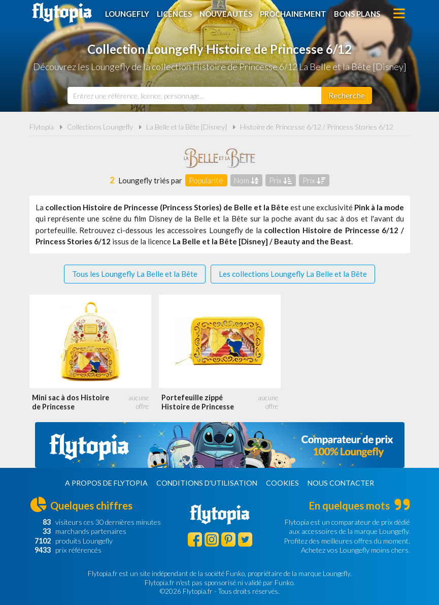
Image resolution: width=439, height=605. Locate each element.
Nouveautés (225, 13)
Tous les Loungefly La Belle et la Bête (134, 273)
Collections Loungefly (100, 126)
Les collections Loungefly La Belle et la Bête (293, 273)
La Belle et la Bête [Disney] (186, 126)
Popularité (206, 180)
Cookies (282, 483)
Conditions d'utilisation (206, 483)
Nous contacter (341, 483)
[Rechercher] (346, 95)
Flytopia (62, 13)
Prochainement (293, 13)
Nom (246, 180)
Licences (174, 13)
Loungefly (127, 13)
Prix (280, 180)
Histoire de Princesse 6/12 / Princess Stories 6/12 (316, 126)
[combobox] (194, 95)
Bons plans (357, 13)
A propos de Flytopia (106, 483)
